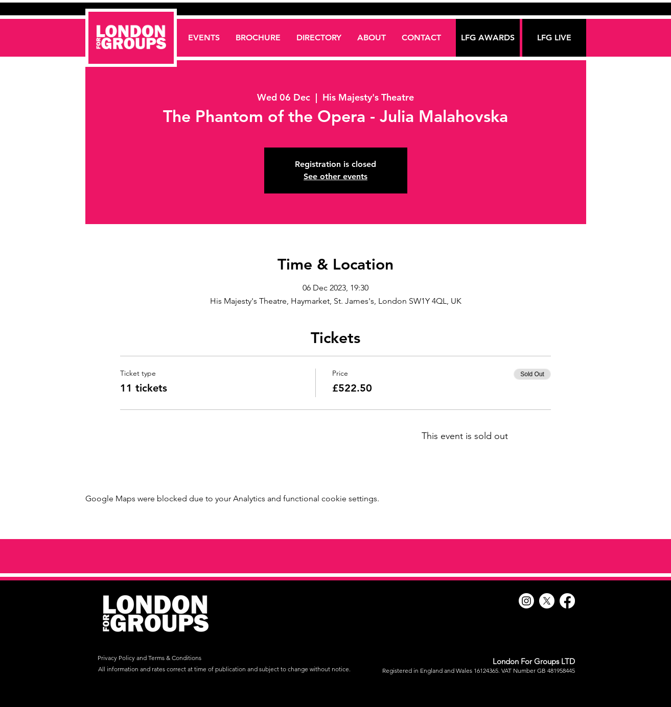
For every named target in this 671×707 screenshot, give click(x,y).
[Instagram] (526, 600)
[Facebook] (567, 600)
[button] (318, 37)
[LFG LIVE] (554, 38)
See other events (335, 176)
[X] (546, 600)
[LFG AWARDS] (488, 38)
